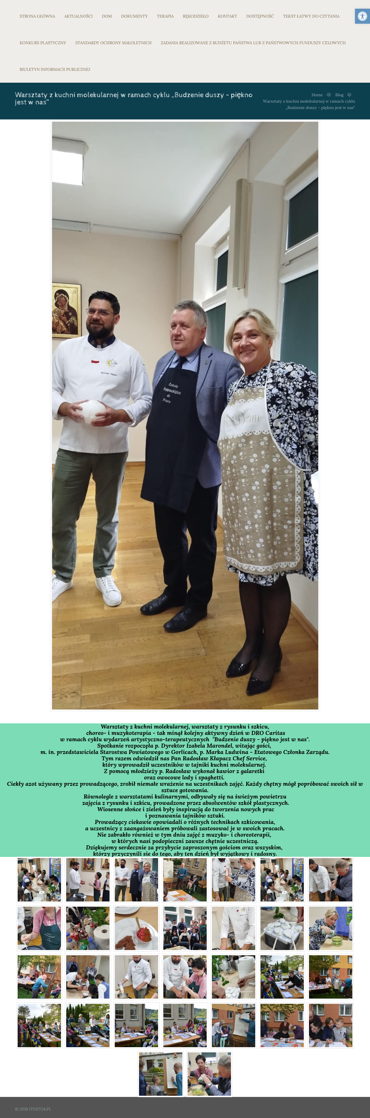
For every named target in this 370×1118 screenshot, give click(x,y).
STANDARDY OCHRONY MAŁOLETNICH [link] (113, 42)
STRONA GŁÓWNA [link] (37, 16)
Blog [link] (339, 94)
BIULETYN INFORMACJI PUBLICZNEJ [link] (55, 69)
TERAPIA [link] (165, 16)
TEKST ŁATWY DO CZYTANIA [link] (311, 16)
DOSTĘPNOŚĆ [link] (260, 16)
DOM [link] (107, 16)
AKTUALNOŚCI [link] (78, 16)
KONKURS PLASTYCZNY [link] (43, 42)
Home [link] (317, 94)
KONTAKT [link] (227, 16)
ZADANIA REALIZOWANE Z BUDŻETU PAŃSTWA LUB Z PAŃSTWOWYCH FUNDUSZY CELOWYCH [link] (253, 42)
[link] (362, 16)
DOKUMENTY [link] (134, 16)
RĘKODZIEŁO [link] (196, 16)
